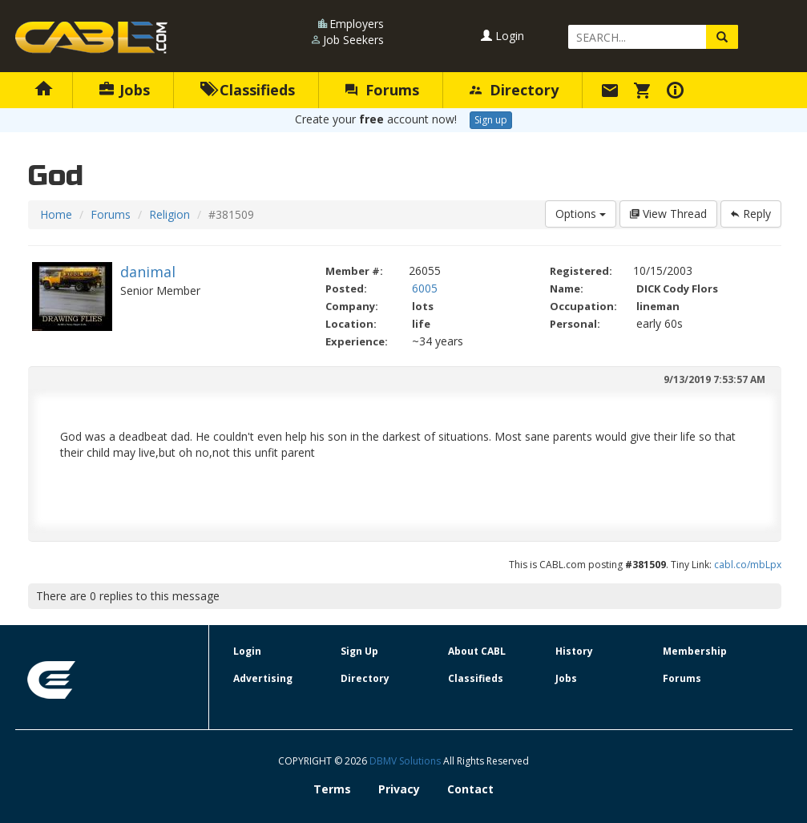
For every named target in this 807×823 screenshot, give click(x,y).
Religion (169, 214)
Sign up (490, 120)
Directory (514, 89)
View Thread (668, 213)
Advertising (263, 678)
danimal (148, 271)
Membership (695, 651)
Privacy (399, 789)
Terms (332, 789)
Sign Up (359, 651)
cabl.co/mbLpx (747, 564)
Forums (382, 89)
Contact (470, 789)
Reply (751, 213)
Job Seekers (353, 39)
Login (502, 35)
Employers (356, 23)
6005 (425, 288)
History (574, 651)
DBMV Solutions (406, 761)
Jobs (124, 89)
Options (580, 213)
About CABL (477, 651)
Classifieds (248, 89)
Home (56, 214)
